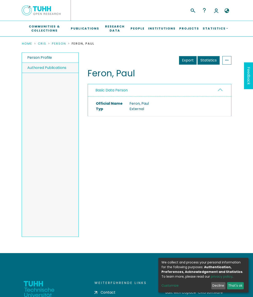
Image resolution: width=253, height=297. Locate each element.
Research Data (115, 28)
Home (27, 44)
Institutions (162, 28)
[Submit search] (193, 10)
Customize (170, 285)
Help (204, 10)
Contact (104, 292)
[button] (227, 11)
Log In (216, 10)
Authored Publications (46, 67)
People (138, 28)
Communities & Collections (44, 28)
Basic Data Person (111, 90)
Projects (189, 28)
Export (188, 60)
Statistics (208, 60)
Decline (218, 285)
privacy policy (221, 276)
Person (59, 44)
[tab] (159, 90)
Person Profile (39, 57)
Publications (85, 28)
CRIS (42, 44)
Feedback (248, 76)
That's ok (235, 285)
